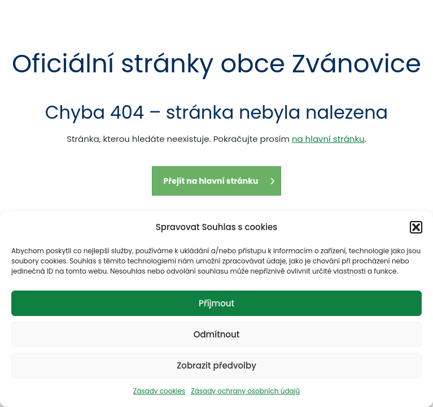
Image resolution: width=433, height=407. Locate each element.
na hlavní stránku (328, 139)
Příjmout (216, 303)
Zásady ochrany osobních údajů (245, 391)
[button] (416, 227)
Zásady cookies (159, 391)
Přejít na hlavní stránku (219, 181)
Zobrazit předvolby (216, 365)
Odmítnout (217, 334)
